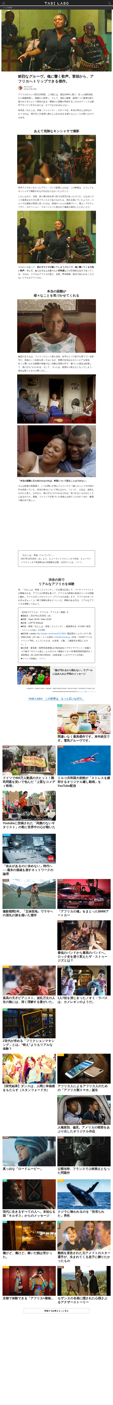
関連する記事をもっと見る (56, 1311)
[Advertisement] (56, 1362)
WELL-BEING (7, 835)
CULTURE (6, 747)
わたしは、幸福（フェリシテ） (87, 692)
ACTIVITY (6, 967)
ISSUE (5, 793)
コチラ (78, 563)
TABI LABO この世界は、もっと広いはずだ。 (56, 699)
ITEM (59, 706)
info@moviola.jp (62, 638)
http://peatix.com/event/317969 (51, 634)
